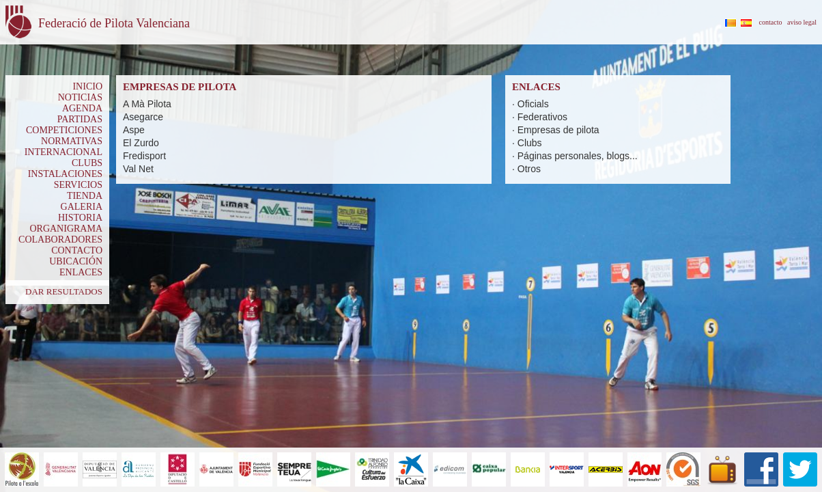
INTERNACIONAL (63, 152)
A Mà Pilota (147, 103)
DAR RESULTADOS (63, 291)
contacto (770, 22)
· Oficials (530, 103)
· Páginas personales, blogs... (575, 155)
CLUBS (87, 163)
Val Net (138, 168)
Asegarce (143, 116)
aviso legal (802, 22)
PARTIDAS (79, 119)
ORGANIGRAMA (65, 228)
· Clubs (527, 142)
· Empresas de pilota (555, 129)
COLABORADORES (60, 239)
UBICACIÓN (75, 261)
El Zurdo (141, 142)
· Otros (526, 168)
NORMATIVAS (71, 141)
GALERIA (81, 207)
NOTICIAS (80, 97)
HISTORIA (80, 218)
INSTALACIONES (65, 174)
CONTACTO (76, 250)
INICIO (87, 86)
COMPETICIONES (64, 130)
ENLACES (80, 272)
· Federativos (539, 116)
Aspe (134, 129)
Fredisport (144, 155)
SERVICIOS (78, 185)
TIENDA (84, 196)
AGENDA (82, 108)
